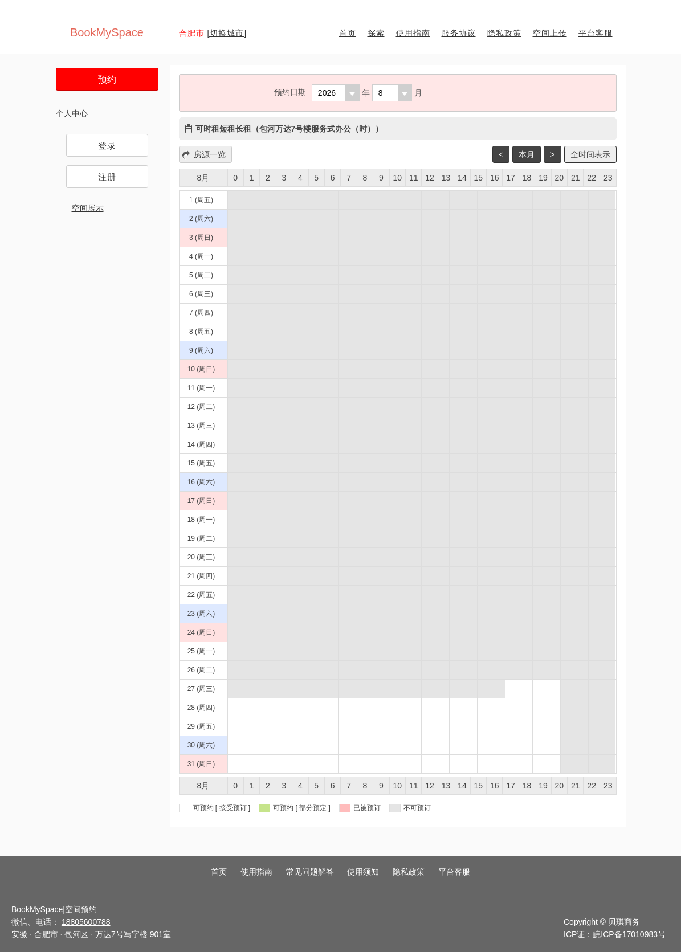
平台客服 (595, 33)
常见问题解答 (310, 871)
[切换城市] (227, 33)
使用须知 (363, 871)
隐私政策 (504, 33)
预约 (107, 79)
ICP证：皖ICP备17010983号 (615, 934)
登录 (107, 145)
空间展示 (88, 208)
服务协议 (459, 33)
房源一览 (210, 154)
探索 (376, 33)
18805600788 (86, 921)
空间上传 (550, 33)
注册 (107, 177)
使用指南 (413, 33)
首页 (347, 33)
